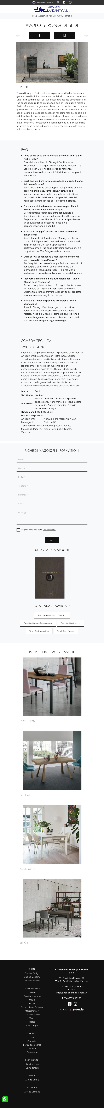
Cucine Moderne (32, 976)
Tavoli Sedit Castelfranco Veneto (38, 623)
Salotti (32, 1003)
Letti (32, 1037)
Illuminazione (32, 1064)
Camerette (32, 1052)
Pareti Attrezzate (32, 996)
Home (34, 16)
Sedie (32, 1021)
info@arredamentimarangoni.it (71, 992)
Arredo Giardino (32, 1091)
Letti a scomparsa (32, 1044)
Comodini (32, 1041)
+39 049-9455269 (74, 986)
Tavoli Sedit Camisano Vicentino (52, 615)
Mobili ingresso (32, 1014)
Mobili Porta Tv (32, 1010)
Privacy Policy (49, 529)
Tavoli (60, 16)
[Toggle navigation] (99, 9)
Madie (32, 999)
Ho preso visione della (38, 529)
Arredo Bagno (32, 1025)
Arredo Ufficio (32, 1079)
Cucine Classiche (32, 980)
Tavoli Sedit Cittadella (70, 623)
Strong (68, 16)
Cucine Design (32, 973)
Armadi (32, 1048)
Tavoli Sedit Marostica (39, 631)
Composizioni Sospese (32, 1007)
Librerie (32, 992)
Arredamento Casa (47, 16)
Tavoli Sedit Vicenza (66, 631)
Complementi (32, 1067)
